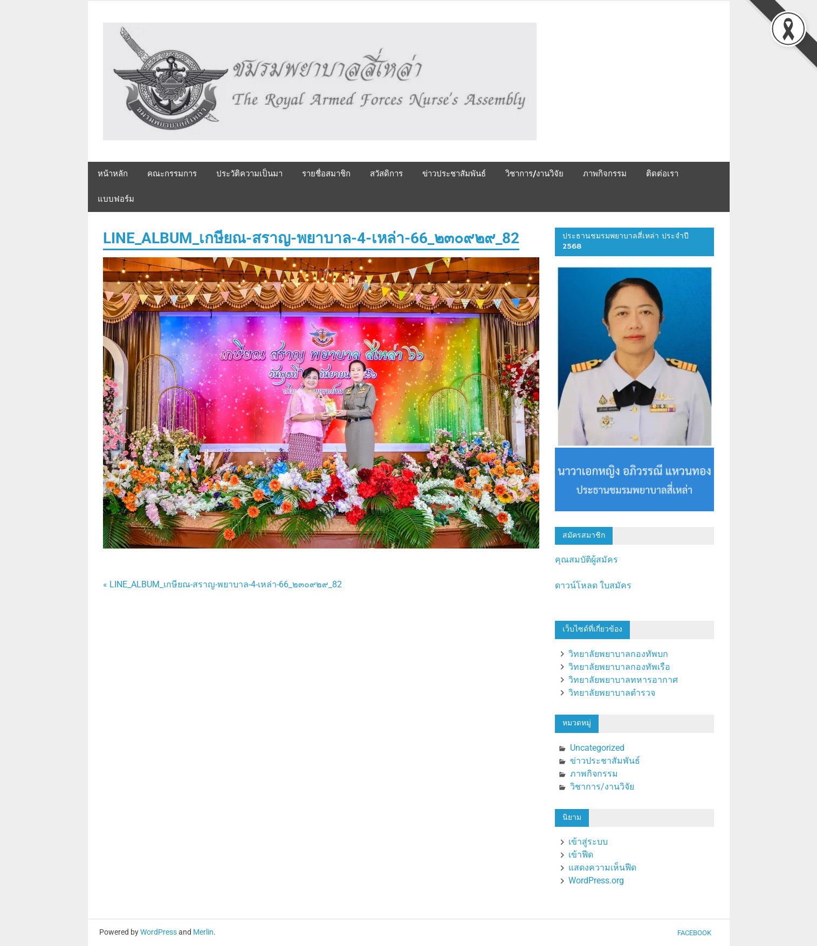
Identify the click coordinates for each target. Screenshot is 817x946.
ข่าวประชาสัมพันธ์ (454, 174)
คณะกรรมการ (172, 174)
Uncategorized (597, 748)
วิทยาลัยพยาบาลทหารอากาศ (623, 680)
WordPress (158, 932)
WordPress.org (596, 880)
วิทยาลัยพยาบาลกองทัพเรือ (619, 667)
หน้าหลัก (113, 174)
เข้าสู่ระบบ (588, 842)
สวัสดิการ (386, 174)
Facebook (694, 933)
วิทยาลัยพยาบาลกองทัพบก (618, 654)
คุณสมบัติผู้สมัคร (586, 559)
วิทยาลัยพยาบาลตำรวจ (611, 693)
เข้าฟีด (580, 854)
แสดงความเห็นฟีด (602, 867)
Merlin (203, 932)
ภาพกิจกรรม (605, 174)
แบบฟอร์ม (116, 199)
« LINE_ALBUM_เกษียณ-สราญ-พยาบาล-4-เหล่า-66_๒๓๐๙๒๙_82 (222, 584)
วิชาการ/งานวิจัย (534, 174)
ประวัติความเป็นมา (249, 174)
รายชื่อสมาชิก (326, 174)
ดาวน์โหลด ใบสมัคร (593, 585)
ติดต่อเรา (662, 174)
